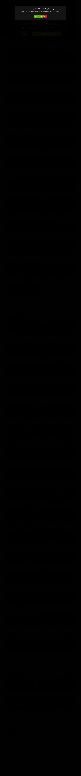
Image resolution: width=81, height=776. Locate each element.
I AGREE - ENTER (38, 16)
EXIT (45, 16)
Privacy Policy (39, 13)
